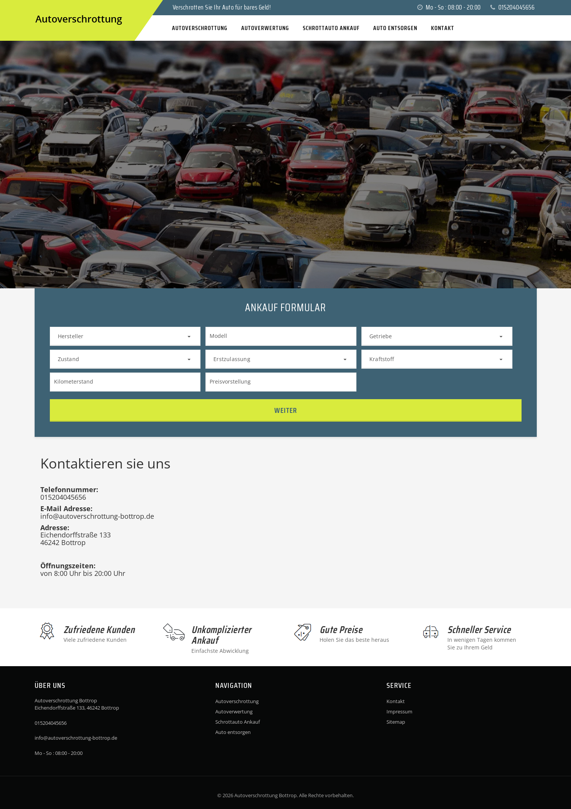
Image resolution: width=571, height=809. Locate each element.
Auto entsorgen (233, 732)
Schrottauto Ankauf (237, 721)
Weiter (285, 410)
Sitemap (395, 721)
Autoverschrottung (237, 701)
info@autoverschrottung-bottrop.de (76, 737)
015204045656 (512, 7)
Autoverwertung (234, 711)
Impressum (399, 711)
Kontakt (395, 701)
